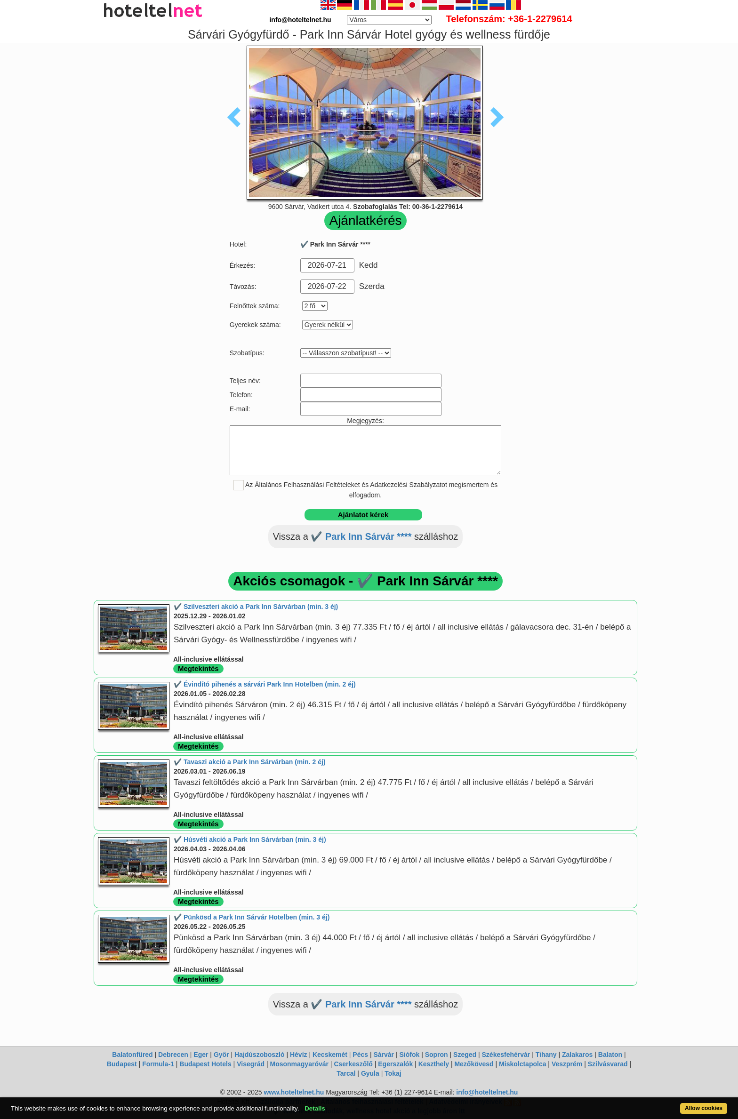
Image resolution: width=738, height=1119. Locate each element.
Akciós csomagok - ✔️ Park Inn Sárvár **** (365, 581)
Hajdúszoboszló (259, 1054)
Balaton (610, 1054)
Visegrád (251, 1064)
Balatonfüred (132, 1054)
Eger (200, 1054)
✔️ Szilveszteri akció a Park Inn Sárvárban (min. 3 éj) (256, 606)
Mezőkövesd (473, 1064)
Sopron (436, 1054)
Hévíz (298, 1054)
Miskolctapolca (522, 1064)
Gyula (370, 1073)
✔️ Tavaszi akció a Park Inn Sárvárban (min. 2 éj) (250, 762)
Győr (221, 1054)
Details (315, 1108)
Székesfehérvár (506, 1054)
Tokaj (393, 1073)
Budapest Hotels (205, 1064)
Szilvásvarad (608, 1064)
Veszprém (567, 1064)
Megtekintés (198, 668)
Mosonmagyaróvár (299, 1064)
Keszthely (433, 1064)
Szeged (464, 1054)
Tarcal (346, 1073)
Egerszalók (395, 1064)
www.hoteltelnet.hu (294, 1092)
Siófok (409, 1054)
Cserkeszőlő (353, 1064)
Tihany (546, 1054)
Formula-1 (158, 1064)
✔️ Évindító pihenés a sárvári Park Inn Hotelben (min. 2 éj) (265, 684)
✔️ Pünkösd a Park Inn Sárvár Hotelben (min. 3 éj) (251, 917)
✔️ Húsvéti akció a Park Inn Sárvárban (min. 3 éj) (250, 839)
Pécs (360, 1054)
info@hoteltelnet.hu (487, 1092)
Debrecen (173, 1054)
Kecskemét (330, 1054)
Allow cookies (703, 1108)
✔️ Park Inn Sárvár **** (361, 536)
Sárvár (383, 1054)
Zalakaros (577, 1054)
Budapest (122, 1064)
